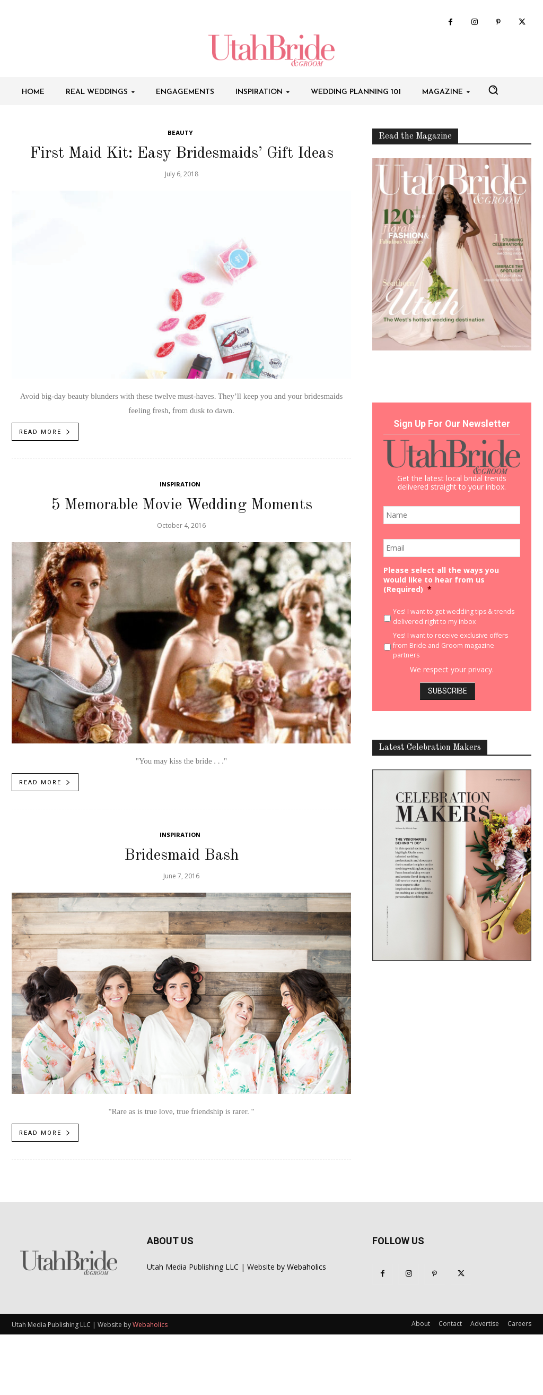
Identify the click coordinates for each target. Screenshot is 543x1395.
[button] (493, 89)
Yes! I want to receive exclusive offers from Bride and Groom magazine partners (450, 645)
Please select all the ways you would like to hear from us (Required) (441, 580)
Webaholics (306, 1267)
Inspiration (180, 485)
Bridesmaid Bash (181, 855)
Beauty (180, 134)
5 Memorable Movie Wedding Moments (181, 505)
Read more (45, 432)
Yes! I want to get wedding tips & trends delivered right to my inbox (453, 616)
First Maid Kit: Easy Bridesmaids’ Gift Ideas (182, 153)
